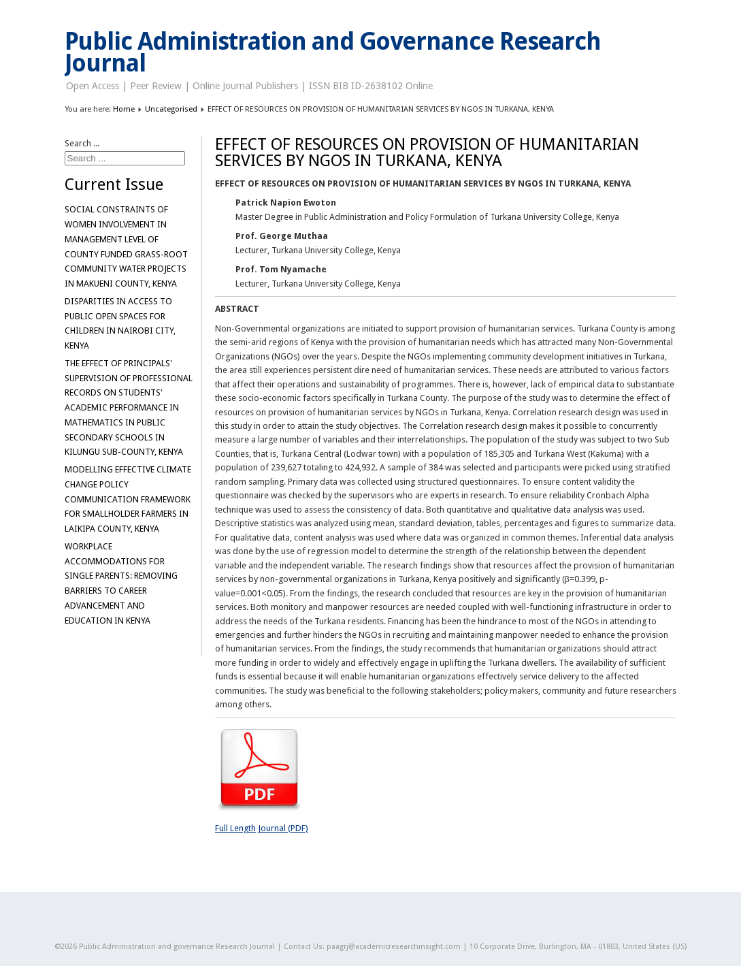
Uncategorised (171, 109)
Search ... (82, 143)
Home (124, 109)
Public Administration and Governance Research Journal (333, 52)
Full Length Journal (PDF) (261, 828)
